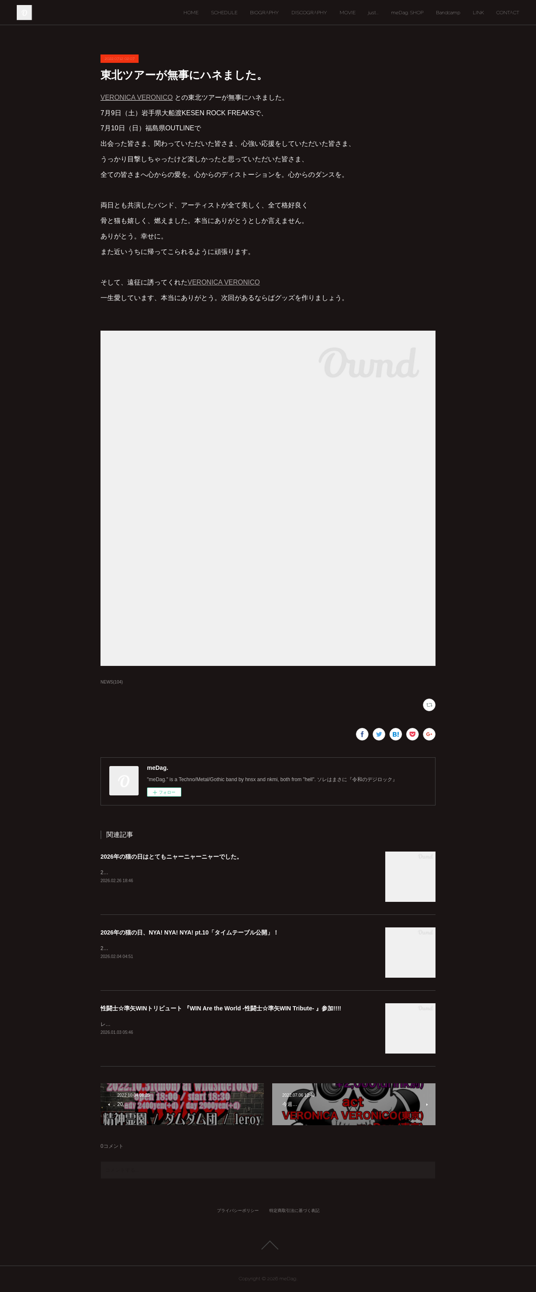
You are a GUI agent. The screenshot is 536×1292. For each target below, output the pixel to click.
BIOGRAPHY (264, 13)
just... (373, 13)
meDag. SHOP (407, 13)
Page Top (268, 1245)
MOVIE (348, 13)
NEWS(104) (111, 682)
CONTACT (507, 13)
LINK (478, 13)
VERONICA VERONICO (136, 97)
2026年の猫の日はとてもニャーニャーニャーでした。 (171, 856)
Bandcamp (448, 13)
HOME (190, 13)
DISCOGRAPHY (309, 13)
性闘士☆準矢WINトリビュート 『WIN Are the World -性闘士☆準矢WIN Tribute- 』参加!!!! (220, 1008)
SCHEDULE (224, 13)
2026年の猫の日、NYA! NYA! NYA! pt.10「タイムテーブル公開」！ (189, 932)
